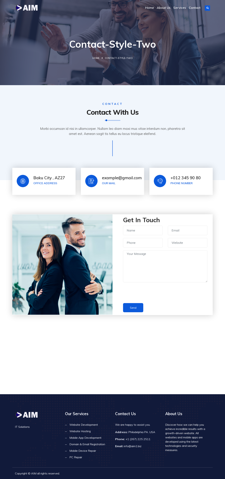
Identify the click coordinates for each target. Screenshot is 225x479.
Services (179, 8)
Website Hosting (80, 431)
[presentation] (149, 293)
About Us (164, 8)
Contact (195, 8)
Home (149, 8)
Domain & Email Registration (87, 444)
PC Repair (75, 457)
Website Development (83, 424)
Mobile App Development (85, 437)
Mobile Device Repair (82, 450)
